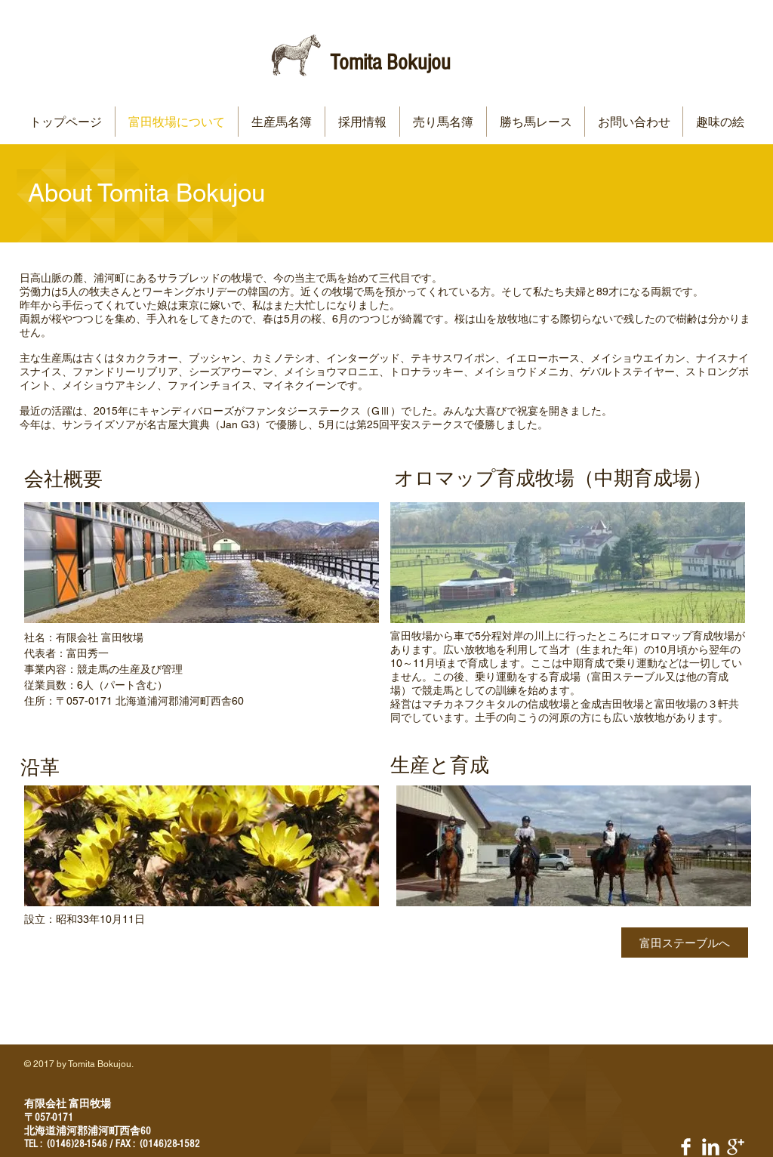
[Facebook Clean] (685, 1146)
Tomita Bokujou (390, 63)
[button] (282, 121)
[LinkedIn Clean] (710, 1146)
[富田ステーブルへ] (684, 942)
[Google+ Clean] (735, 1146)
